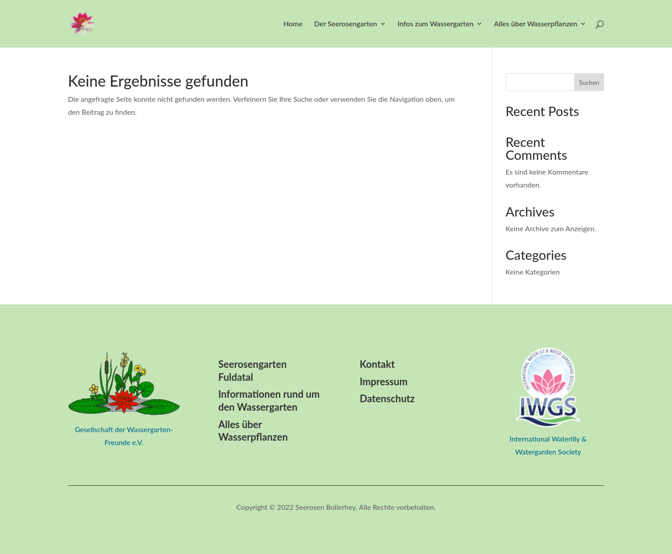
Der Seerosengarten (345, 24)
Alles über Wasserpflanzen (535, 24)
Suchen (589, 82)
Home (292, 24)
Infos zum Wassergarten (436, 24)
